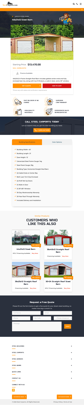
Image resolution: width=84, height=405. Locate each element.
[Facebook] (13, 390)
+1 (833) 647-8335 (43, 130)
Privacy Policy (57, 402)
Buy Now (35, 253)
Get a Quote (26, 86)
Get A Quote (36, 245)
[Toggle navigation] (81, 4)
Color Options (57, 142)
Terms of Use (68, 402)
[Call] (77, 4)
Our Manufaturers (63, 397)
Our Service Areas (18, 397)
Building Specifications (27, 142)
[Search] (73, 4)
